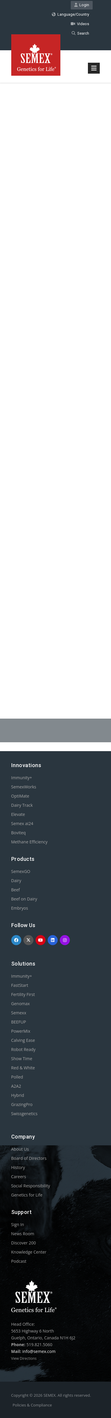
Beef (15, 889)
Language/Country (70, 14)
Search (80, 33)
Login (81, 5)
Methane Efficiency (29, 842)
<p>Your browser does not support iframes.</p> (55, 385)
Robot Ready (23, 1049)
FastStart (19, 985)
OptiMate (20, 796)
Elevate (18, 814)
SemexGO (20, 871)
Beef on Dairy (24, 899)
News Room (22, 1233)
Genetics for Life (27, 1195)
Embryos (19, 908)
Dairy (16, 880)
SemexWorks (23, 787)
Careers (18, 1176)
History (18, 1167)
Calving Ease (23, 1040)
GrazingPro (22, 1104)
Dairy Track (22, 805)
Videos (80, 24)
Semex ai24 (22, 823)
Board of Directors (29, 1158)
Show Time (21, 1058)
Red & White (23, 1068)
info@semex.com (38, 1351)
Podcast (19, 1261)
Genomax (20, 1003)
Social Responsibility (30, 1186)
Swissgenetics (24, 1113)
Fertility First (23, 994)
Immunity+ (21, 777)
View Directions (24, 1358)
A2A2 (16, 1086)
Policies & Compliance (32, 1405)
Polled (17, 1077)
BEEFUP (18, 1022)
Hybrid (17, 1095)
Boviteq (18, 832)
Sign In (17, 1224)
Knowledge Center (28, 1252)
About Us (20, 1149)
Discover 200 (23, 1243)
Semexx (18, 1013)
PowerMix (20, 1031)
